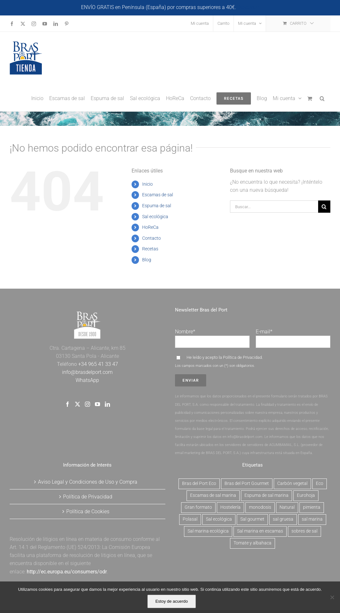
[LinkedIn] (107, 404)
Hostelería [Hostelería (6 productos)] (230, 507)
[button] (322, 97)
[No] (332, 597)
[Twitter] (77, 404)
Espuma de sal (156, 205)
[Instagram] (87, 404)
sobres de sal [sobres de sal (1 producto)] (304, 531)
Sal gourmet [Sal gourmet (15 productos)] (252, 519)
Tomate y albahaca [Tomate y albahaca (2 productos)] (252, 543)
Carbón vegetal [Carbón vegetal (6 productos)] (292, 483)
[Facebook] (67, 404)
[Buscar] (324, 206)
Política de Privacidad (242, 357)
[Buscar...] (274, 206)
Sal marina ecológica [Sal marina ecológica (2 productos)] (208, 531)
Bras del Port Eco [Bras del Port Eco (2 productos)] (199, 483)
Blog (146, 259)
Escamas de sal (157, 194)
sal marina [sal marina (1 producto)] (312, 519)
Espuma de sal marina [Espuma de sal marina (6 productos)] (266, 495)
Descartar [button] (248, 7)
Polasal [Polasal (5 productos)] (190, 519)
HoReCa (150, 227)
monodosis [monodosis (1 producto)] (260, 507)
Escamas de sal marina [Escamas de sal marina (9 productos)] (213, 495)
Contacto (151, 238)
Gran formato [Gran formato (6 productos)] (198, 507)
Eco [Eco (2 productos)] (319, 483)
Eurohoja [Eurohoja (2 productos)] (306, 495)
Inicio (147, 184)
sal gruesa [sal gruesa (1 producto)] (283, 519)
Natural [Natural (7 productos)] (287, 507)
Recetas (150, 248)
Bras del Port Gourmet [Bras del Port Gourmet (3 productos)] (247, 483)
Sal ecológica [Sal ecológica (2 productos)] (219, 519)
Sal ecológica (155, 216)
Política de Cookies (87, 511)
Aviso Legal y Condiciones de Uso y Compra (87, 482)
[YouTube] (97, 404)
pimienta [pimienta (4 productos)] (311, 507)
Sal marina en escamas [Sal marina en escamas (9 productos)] (260, 531)
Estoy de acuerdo (171, 601)
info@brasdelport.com (87, 372)
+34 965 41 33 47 (97, 364)
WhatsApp (87, 380)
